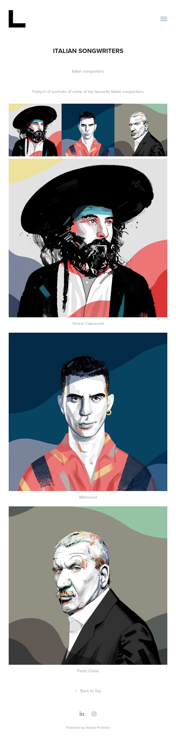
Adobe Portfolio (98, 727)
